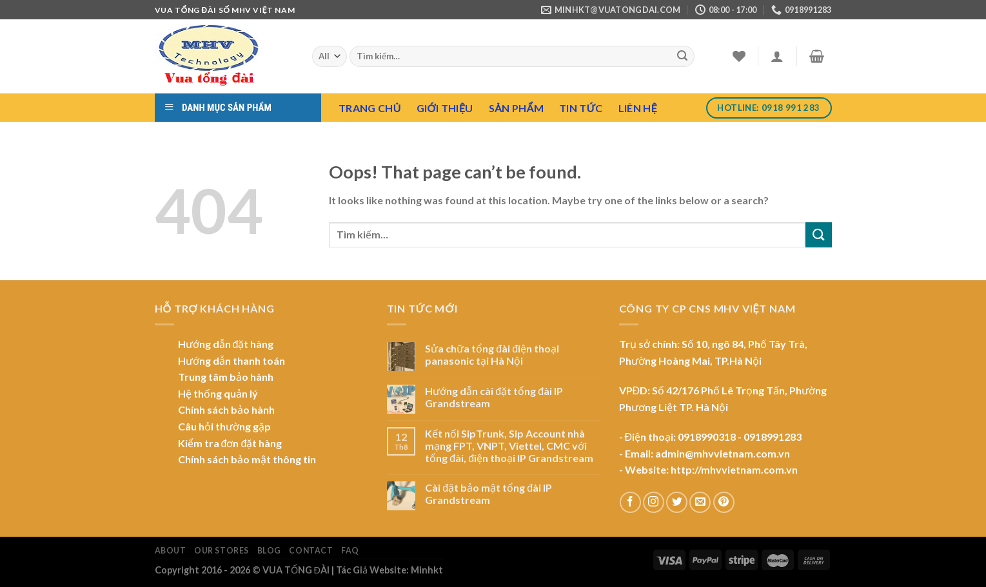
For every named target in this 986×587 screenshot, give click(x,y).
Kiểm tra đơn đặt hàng (230, 443)
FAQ (350, 550)
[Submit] (682, 57)
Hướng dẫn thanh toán (231, 360)
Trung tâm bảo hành (225, 376)
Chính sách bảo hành (226, 409)
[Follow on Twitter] (676, 502)
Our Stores (221, 550)
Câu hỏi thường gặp (224, 426)
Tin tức (581, 108)
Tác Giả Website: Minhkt (389, 569)
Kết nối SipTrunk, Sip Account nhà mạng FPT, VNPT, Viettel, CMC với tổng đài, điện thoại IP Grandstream (509, 445)
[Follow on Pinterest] (724, 502)
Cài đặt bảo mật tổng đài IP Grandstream (488, 493)
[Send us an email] (700, 502)
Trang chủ (370, 108)
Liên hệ (637, 108)
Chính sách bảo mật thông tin (247, 459)
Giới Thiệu (445, 108)
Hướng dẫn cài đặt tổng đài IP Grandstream (494, 397)
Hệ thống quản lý (218, 393)
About (170, 550)
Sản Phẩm (516, 108)
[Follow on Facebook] (630, 502)
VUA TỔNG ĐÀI (296, 569)
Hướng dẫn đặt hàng (226, 344)
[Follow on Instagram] (653, 502)
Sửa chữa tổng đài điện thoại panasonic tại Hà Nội (492, 354)
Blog (269, 550)
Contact (311, 550)
